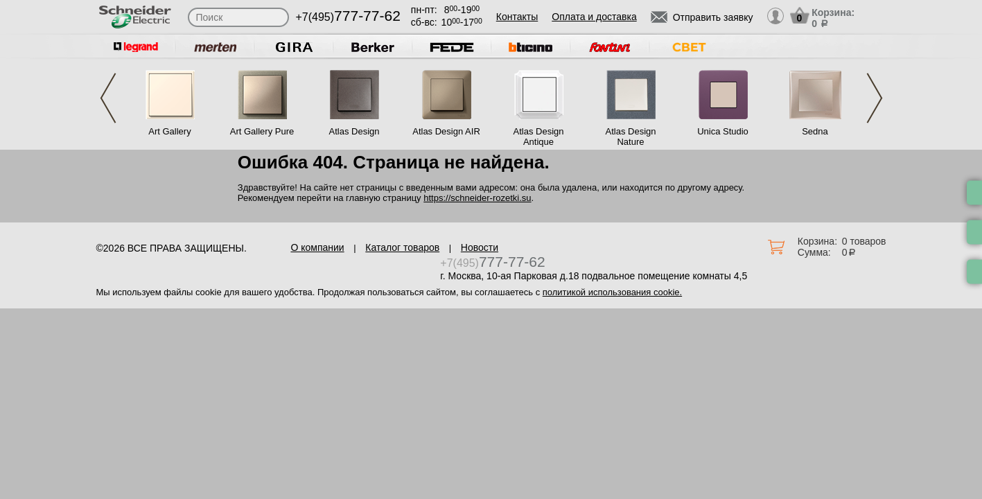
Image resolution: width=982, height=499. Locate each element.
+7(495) (348, 17)
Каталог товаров (402, 247)
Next (874, 98)
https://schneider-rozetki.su (477, 198)
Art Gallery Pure (262, 131)
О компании (317, 247)
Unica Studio (722, 131)
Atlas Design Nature (631, 136)
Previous (108, 98)
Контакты (517, 16)
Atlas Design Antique (539, 136)
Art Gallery (169, 131)
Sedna (815, 131)
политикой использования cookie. (612, 292)
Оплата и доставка (594, 16)
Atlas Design (354, 131)
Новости (479, 247)
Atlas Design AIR (446, 131)
